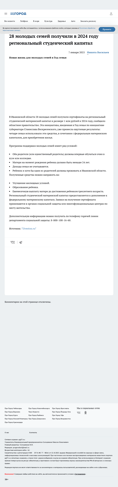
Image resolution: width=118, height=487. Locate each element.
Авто (73, 21)
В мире (36, 21)
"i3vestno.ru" (29, 228)
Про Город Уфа (58, 415)
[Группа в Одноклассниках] (85, 412)
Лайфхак (24, 21)
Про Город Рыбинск (36, 415)
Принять (107, 29)
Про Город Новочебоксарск (39, 408)
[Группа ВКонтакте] (78, 412)
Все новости (9, 21)
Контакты (33, 432)
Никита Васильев (98, 52)
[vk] (13, 242)
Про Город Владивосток (61, 419)
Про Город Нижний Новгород (16, 419)
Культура (48, 21)
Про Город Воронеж (12, 412)
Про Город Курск (11, 415)
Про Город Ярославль (60, 408)
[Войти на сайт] (111, 13)
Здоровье (62, 21)
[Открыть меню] (5, 13)
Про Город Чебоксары (13, 408)
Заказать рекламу (88, 21)
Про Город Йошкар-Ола (61, 412)
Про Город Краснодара (14, 422)
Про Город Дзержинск (37, 419)
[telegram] (21, 242)
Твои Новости (33, 412)
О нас (7, 432)
